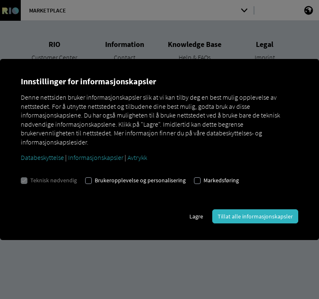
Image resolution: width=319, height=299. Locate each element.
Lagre (196, 216)
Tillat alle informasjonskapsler (255, 216)
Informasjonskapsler (95, 157)
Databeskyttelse (42, 157)
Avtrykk (137, 157)
